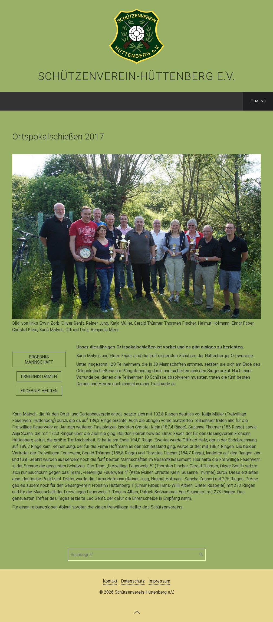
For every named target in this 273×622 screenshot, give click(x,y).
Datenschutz (133, 581)
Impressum (159, 581)
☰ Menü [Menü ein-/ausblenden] (258, 101)
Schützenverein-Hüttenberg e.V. (136, 76)
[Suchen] (201, 555)
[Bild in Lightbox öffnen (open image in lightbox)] (136, 236)
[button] (38, 359)
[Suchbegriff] (137, 555)
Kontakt (110, 581)
